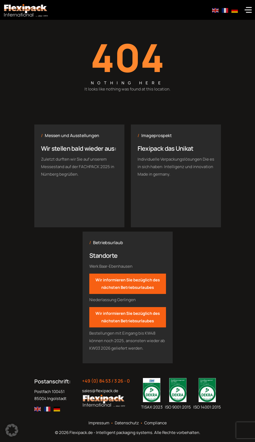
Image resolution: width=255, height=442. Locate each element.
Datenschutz (127, 423)
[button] (12, 430)
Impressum (98, 423)
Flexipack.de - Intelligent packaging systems (110, 432)
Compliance (155, 423)
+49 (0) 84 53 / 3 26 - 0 (106, 381)
